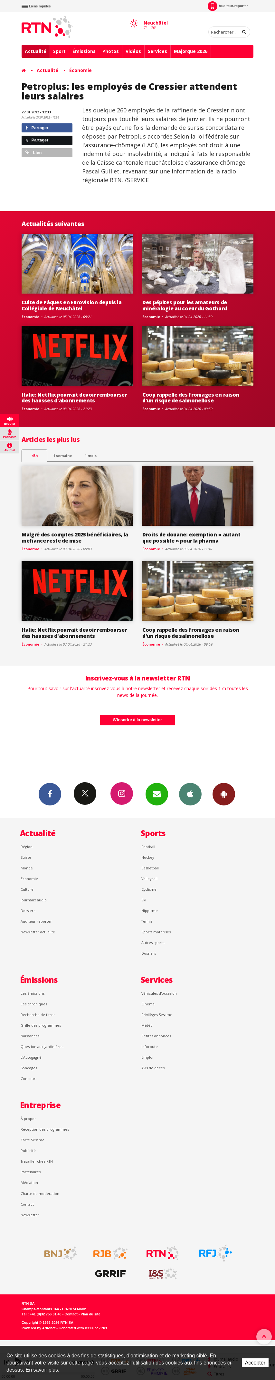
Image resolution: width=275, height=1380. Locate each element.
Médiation (29, 1182)
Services (157, 51)
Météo (147, 1025)
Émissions (84, 51)
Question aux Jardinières (42, 1046)
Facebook (50, 794)
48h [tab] (35, 455)
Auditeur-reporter (228, 6)
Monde (27, 868)
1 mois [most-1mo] (91, 455)
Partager (36, 127)
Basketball (150, 868)
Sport (59, 51)
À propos (28, 1118)
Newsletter (30, 1215)
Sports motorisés (156, 932)
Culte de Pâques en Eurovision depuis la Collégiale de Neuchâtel (72, 305)
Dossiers (28, 910)
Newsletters (157, 794)
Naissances (30, 1036)
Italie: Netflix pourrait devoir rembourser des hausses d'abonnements (74, 397)
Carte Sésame (32, 1140)
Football (148, 847)
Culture (27, 889)
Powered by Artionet (38, 1328)
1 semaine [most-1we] (62, 455)
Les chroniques (34, 1004)
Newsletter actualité (38, 932)
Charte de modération (40, 1193)
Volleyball (149, 879)
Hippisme (149, 910)
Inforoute (149, 1046)
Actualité (35, 51)
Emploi (147, 1057)
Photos (110, 51)
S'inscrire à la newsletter (137, 719)
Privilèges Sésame (156, 1014)
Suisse (26, 857)
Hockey (147, 857)
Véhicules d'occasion (159, 993)
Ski (143, 900)
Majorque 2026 (190, 51)
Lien (33, 152)
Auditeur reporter (36, 921)
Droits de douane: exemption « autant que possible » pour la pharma (191, 537)
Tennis (146, 921)
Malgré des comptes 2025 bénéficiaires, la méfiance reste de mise (75, 537)
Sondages (29, 1068)
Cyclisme (148, 889)
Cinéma (148, 1004)
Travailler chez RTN (37, 1161)
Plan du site (90, 1314)
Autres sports (152, 942)
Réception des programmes (45, 1129)
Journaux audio (34, 900)
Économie (80, 70)
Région (27, 847)
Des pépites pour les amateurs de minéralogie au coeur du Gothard (184, 305)
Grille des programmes (41, 1025)
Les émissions (32, 993)
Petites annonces (156, 1036)
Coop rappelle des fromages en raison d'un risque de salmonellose (191, 397)
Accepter (255, 1362)
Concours (29, 1078)
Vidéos (133, 51)
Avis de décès (153, 1068)
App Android (224, 794)
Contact (27, 1204)
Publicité (28, 1150)
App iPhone (190, 794)
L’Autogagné (31, 1057)
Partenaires (31, 1172)
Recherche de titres (38, 1014)
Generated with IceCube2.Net (83, 1328)
